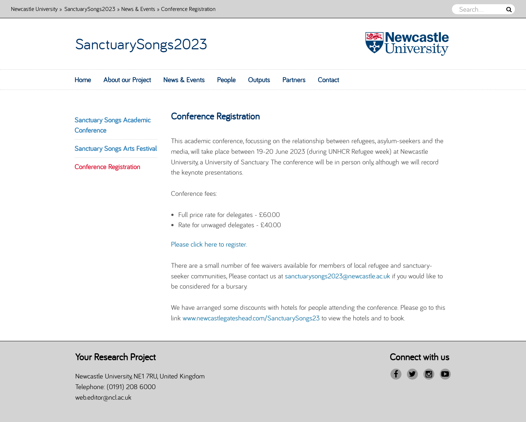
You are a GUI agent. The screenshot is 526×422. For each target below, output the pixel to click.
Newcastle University (34, 8)
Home (83, 79)
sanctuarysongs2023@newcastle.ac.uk (337, 275)
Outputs (259, 79)
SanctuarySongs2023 (89, 8)
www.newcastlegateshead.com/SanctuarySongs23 (251, 317)
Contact (328, 79)
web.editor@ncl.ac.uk (103, 397)
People (226, 79)
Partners (293, 79)
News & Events (138, 8)
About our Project (127, 79)
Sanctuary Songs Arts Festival (116, 148)
